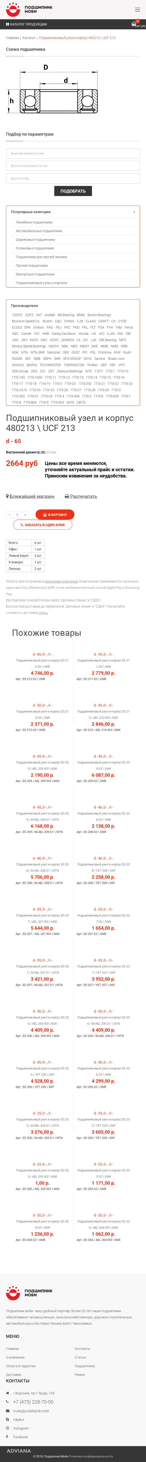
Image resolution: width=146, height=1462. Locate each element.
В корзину (55, 515)
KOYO (54, 340)
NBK (64, 346)
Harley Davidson (64, 334)
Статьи (80, 1357)
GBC (15, 334)
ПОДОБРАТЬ (73, 191)
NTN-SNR (37, 352)
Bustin (47, 321)
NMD (114, 346)
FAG (50, 327)
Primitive (104, 352)
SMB (37, 359)
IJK (93, 334)
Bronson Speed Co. (26, 321)
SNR (57, 359)
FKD (76, 327)
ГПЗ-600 (112, 396)
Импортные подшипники (35, 274)
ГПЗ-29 (103, 390)
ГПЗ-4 (59, 396)
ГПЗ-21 (99, 384)
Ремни (80, 1375)
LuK (94, 340)
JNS (15, 340)
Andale (50, 315)
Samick (99, 359)
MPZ (122, 340)
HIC (37, 334)
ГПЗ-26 (62, 390)
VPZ (121, 365)
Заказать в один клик (43, 525)
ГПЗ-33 (46, 396)
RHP (117, 352)
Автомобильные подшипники (39, 231)
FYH (110, 327)
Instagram (21, 1428)
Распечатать (81, 496)
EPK (27, 327)
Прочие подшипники (32, 265)
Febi (119, 327)
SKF (28, 359)
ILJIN (111, 334)
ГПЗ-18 (31, 384)
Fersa (129, 327)
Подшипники (85, 1366)
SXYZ (88, 359)
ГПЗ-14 (91, 377)
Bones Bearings (99, 315)
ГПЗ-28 (89, 390)
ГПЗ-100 (18, 377)
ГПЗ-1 (110, 371)
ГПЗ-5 (86, 396)
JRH (24, 340)
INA (120, 334)
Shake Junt (116, 359)
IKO (101, 334)
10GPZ (17, 315)
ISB (128, 334)
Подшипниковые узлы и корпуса (41, 283)
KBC (44, 340)
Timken (92, 365)
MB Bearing (107, 340)
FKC (67, 327)
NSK (15, 352)
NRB (124, 346)
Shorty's (18, 365)
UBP (103, 365)
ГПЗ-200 (85, 384)
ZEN (34, 371)
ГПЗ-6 (98, 396)
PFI (84, 352)
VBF (113, 365)
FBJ (59, 327)
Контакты (82, 1349)
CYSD (122, 321)
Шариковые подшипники (35, 240)
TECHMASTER (50, 365)
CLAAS (91, 321)
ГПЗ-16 (119, 377)
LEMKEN (67, 340)
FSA (101, 327)
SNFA (47, 359)
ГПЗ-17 (17, 384)
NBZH (84, 346)
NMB (104, 346)
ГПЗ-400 (73, 396)
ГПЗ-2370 (19, 390)
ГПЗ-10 (122, 371)
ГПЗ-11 (50, 377)
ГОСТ (99, 371)
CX (113, 321)
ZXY (51, 371)
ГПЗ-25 (48, 390)
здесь (43, 613)
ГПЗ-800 (30, 402)
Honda (84, 334)
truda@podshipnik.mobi (31, 1411)
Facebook (20, 1437)
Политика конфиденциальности (91, 1456)
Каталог (29, 38)
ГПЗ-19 (44, 384)
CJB (80, 321)
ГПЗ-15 (105, 377)
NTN (24, 352)
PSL (93, 352)
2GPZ (29, 315)
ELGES (17, 327)
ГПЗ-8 (16, 402)
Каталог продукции (26, 24)
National (53, 352)
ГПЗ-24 (35, 390)
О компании (15, 1357)
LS (78, 340)
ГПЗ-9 (44, 402)
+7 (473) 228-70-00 (33, 1402)
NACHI (54, 346)
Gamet (26, 334)
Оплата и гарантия (21, 1366)
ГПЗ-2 (57, 384)
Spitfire (31, 365)
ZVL (43, 371)
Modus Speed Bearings (29, 346)
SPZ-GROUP (72, 359)
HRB (45, 334)
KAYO (34, 340)
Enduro (38, 327)
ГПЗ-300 (18, 396)
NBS (74, 346)
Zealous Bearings (70, 371)
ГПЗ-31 (33, 396)
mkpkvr (18, 1420)
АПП (88, 371)
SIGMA (17, 359)
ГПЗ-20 (70, 384)
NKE (94, 346)
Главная (12, 38)
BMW (81, 315)
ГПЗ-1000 (35, 377)
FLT (93, 327)
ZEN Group (20, 371)
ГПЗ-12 (64, 377)
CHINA (69, 321)
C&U (58, 321)
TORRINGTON (74, 365)
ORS (66, 352)
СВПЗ (81, 402)
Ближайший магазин (30, 496)
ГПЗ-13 (78, 377)
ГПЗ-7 (126, 396)
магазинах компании (61, 581)
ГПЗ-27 (76, 390)
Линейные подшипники (34, 222)
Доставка (13, 1375)
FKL (85, 327)
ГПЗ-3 (116, 390)
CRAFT (103, 321)
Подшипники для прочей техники (41, 257)
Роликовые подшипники (35, 248)
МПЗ (70, 402)
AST (39, 315)
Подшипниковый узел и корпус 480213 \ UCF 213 (77, 38)
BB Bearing (66, 315)
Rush (127, 352)
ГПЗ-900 (57, 402)
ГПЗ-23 (127, 384)
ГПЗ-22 (113, 384)
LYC (85, 340)
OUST (76, 352)
